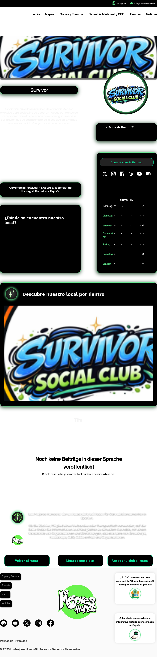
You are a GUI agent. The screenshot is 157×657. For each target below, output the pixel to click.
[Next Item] (148, 353)
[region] (135, 593)
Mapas (5, 594)
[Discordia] (3, 623)
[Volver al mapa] (27, 560)
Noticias (6, 603)
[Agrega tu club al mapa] (130, 560)
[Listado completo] (80, 560)
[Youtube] (15, 623)
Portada (6, 585)
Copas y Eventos (10, 576)
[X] (27, 623)
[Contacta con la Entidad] (127, 162)
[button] (135, 635)
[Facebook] (50, 623)
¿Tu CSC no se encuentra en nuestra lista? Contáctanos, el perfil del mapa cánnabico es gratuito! (135, 581)
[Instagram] (38, 623)
